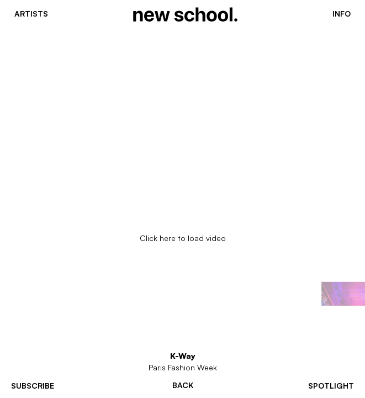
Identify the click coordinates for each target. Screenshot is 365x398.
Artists (31, 13)
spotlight (331, 385)
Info (341, 13)
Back (182, 385)
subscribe (32, 385)
